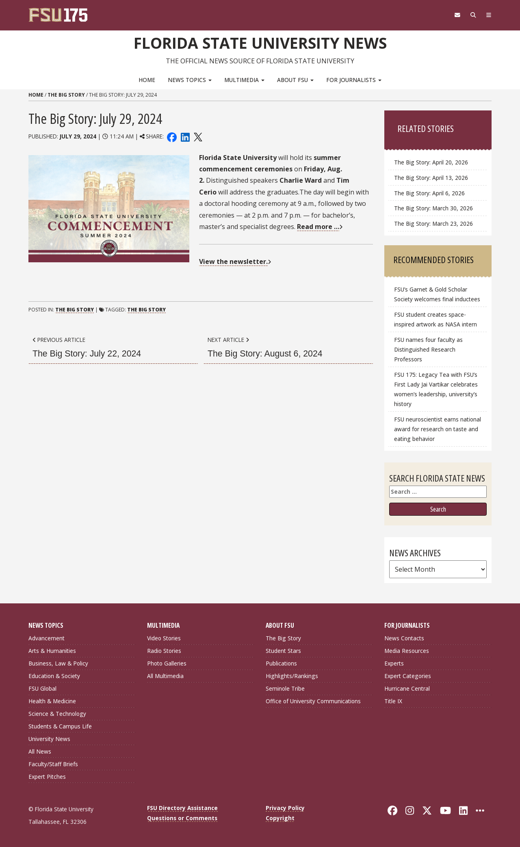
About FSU (295, 79)
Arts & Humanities (52, 651)
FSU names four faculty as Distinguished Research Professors (428, 349)
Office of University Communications (313, 700)
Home (147, 79)
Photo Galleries (166, 663)
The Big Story (66, 94)
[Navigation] (488, 15)
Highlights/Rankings (292, 676)
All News (39, 751)
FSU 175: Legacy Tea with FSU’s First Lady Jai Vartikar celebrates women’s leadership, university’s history (436, 388)
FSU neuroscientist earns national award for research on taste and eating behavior (437, 428)
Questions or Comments (182, 817)
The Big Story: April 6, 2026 (429, 193)
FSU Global (42, 688)
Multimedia (244, 79)
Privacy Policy (285, 808)
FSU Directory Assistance (182, 808)
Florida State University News (260, 42)
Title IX (393, 700)
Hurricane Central (407, 688)
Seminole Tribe (285, 688)
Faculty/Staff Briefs (53, 763)
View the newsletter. (233, 261)
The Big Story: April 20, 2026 (431, 162)
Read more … (318, 226)
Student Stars (283, 651)
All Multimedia (165, 676)
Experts (394, 663)
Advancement (46, 638)
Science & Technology (57, 713)
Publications (281, 663)
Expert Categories (407, 676)
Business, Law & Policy (58, 663)
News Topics (190, 79)
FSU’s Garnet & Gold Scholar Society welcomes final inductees (437, 293)
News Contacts (404, 638)
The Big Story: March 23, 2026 (433, 223)
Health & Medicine (52, 700)
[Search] (472, 15)
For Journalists (353, 79)
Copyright (280, 817)
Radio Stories (164, 651)
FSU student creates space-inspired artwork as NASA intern (435, 319)
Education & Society (54, 676)
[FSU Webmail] (455, 15)
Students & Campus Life (60, 726)
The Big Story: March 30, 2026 (433, 208)
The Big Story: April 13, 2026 (431, 177)
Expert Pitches (47, 776)
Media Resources (406, 651)
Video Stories (164, 638)
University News (49, 738)
